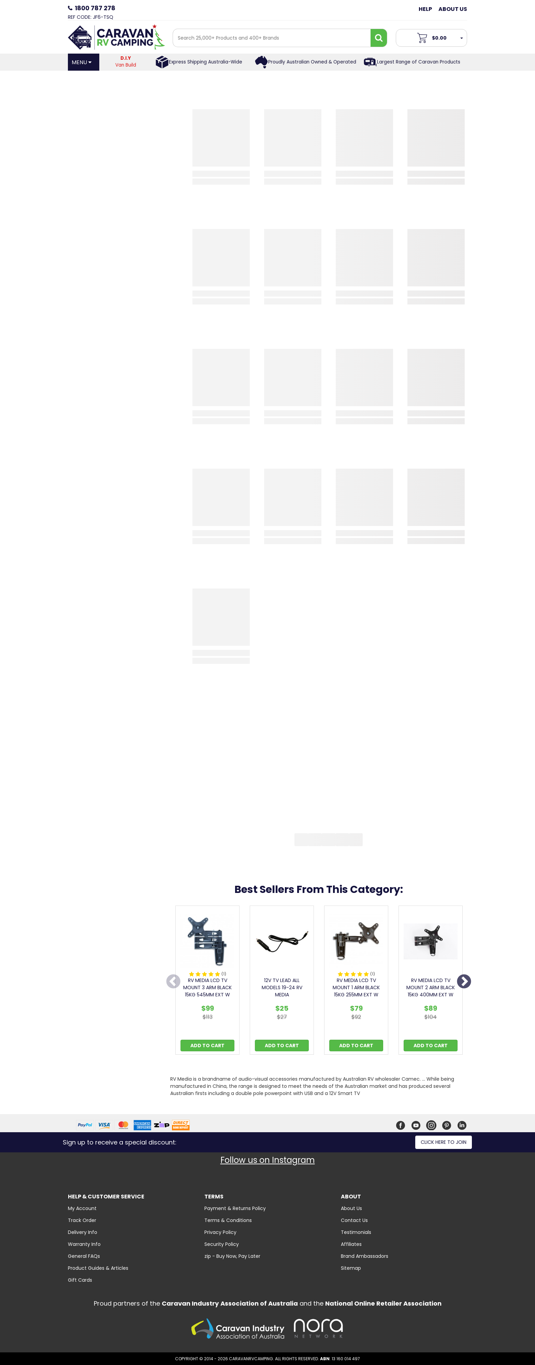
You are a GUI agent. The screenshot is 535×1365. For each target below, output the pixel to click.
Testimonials (356, 1232)
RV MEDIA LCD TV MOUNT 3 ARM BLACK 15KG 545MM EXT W (207, 987)
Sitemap (351, 1268)
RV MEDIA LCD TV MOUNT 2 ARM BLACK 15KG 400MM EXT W (430, 987)
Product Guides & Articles (98, 1268)
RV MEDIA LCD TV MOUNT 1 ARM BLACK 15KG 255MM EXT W (356, 987)
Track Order (82, 1220)
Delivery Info (82, 1232)
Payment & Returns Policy (235, 1208)
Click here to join (443, 1142)
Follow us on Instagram (267, 1160)
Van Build (126, 61)
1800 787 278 (95, 8)
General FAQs (84, 1256)
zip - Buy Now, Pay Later (232, 1256)
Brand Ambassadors (364, 1256)
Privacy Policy (220, 1232)
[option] (207, 982)
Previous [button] (173, 982)
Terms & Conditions (228, 1220)
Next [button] (464, 982)
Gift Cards (80, 1280)
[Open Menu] (83, 62)
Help (425, 9)
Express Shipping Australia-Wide (205, 62)
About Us (452, 9)
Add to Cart (207, 1045)
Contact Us (354, 1220)
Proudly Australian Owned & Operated (312, 62)
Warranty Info (84, 1244)
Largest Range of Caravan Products (418, 62)
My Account (82, 1208)
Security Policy (221, 1244)
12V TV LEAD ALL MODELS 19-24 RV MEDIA (282, 987)
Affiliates (351, 1244)
